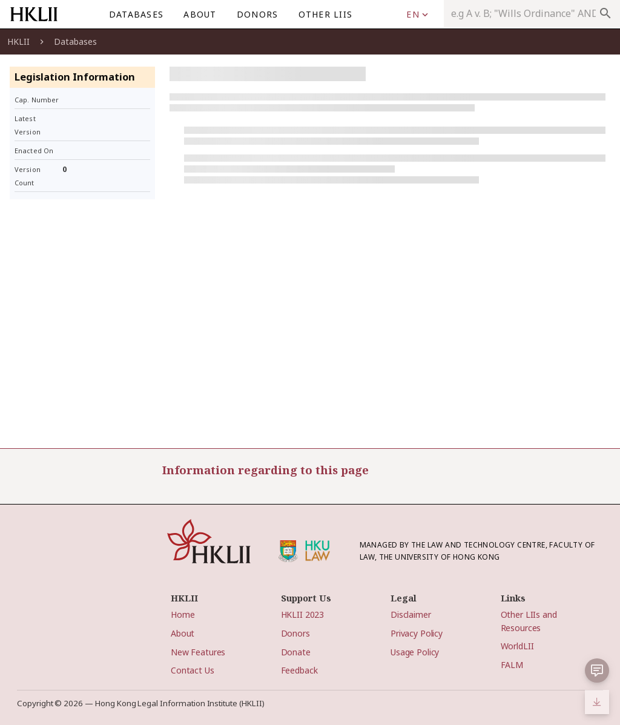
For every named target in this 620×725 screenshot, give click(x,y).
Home (182, 614)
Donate (296, 652)
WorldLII (517, 646)
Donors (295, 633)
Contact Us (192, 670)
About (182, 633)
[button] (597, 670)
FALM (512, 664)
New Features (198, 652)
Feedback (299, 670)
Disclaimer (411, 614)
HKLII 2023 (303, 614)
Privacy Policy (417, 633)
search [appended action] (605, 13)
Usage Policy (415, 652)
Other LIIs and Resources (529, 621)
